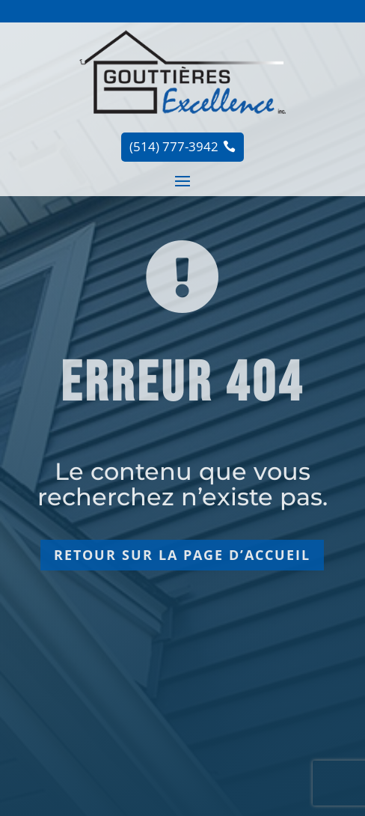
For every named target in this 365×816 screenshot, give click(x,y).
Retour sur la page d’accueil (182, 555)
